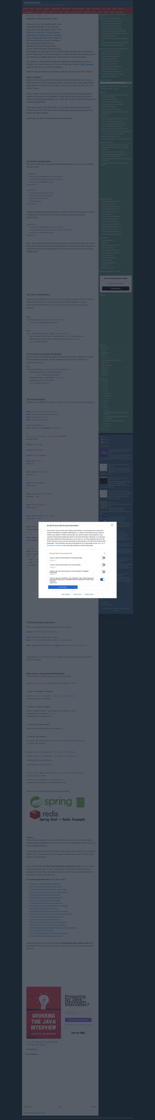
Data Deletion (66, 594)
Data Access (77, 594)
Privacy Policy (88, 594)
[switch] (102, 557)
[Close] (113, 526)
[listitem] (77, 553)
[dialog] (77, 560)
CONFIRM (63, 587)
